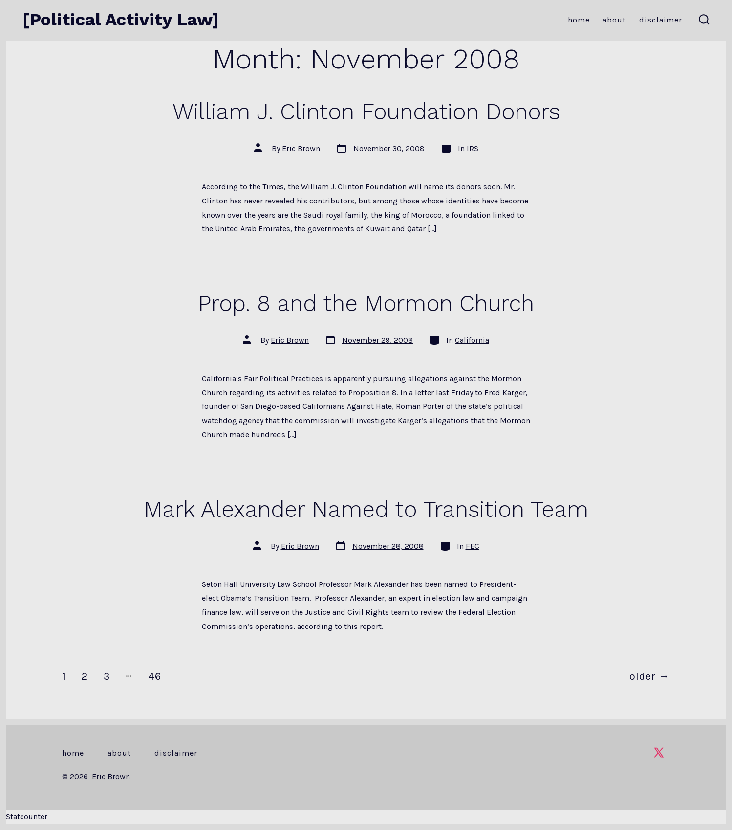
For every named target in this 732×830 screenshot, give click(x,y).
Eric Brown (301, 148)
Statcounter (26, 816)
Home (579, 19)
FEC (472, 546)
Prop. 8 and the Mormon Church (366, 303)
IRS (472, 148)
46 (154, 676)
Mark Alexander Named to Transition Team (366, 509)
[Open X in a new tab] (658, 752)
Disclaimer (660, 19)
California (472, 340)
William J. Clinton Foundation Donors (366, 111)
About (614, 19)
